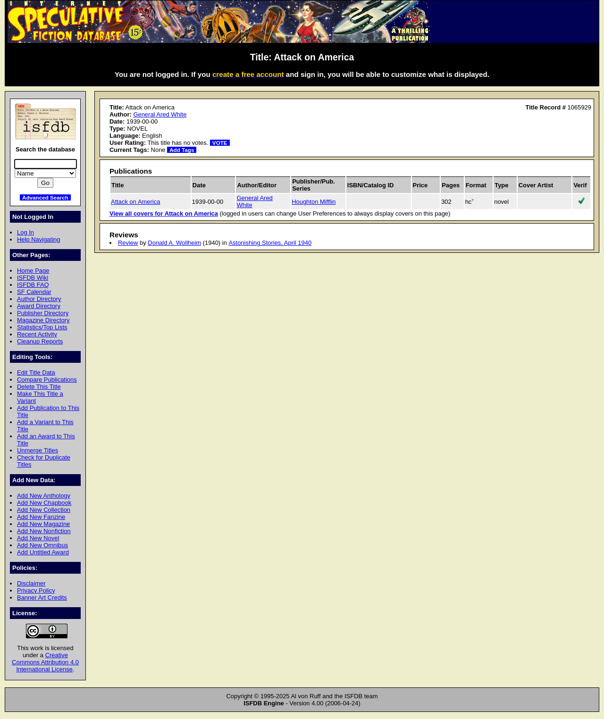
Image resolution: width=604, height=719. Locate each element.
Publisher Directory (42, 313)
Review (128, 242)
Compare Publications (47, 379)
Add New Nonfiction (44, 531)
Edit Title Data (36, 372)
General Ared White (159, 114)
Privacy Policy (36, 590)
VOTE (219, 143)
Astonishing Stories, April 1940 (269, 242)
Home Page (33, 270)
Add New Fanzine (41, 516)
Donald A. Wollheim (174, 242)
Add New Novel (38, 538)
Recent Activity (37, 334)
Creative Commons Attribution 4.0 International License (45, 662)
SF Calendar (34, 291)
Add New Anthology (43, 495)
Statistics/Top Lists (42, 327)
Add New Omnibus (42, 545)
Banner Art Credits (42, 597)
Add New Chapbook (44, 502)
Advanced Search (45, 197)
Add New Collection (43, 509)
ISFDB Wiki (32, 277)
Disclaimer (31, 583)
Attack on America (135, 201)
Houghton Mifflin (314, 201)
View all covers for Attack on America (163, 213)
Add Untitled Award (43, 552)
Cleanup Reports (40, 341)
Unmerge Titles (37, 450)
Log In (25, 232)
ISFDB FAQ (33, 284)
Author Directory (39, 298)
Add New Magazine (43, 523)
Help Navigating (38, 239)
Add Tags (181, 150)
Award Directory (38, 305)
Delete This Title (39, 386)
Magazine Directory (43, 320)
